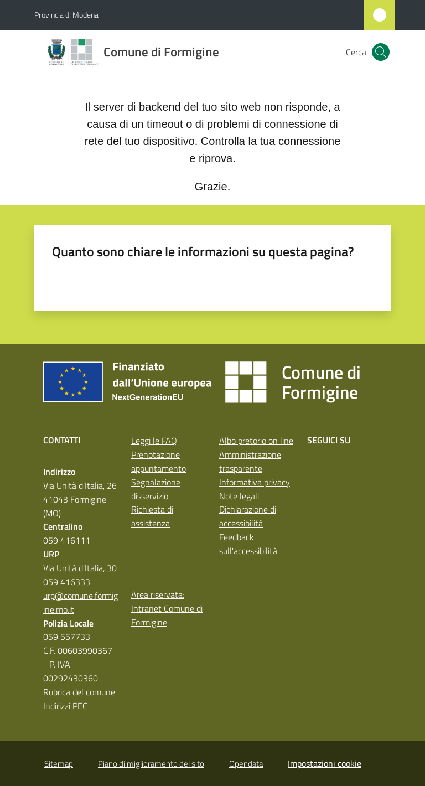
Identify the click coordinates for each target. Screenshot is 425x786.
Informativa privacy (254, 482)
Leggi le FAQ (154, 440)
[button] (381, 52)
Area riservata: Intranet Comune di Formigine (167, 608)
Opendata (246, 763)
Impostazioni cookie (324, 763)
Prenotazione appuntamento (158, 461)
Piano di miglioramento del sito (151, 763)
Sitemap (58, 763)
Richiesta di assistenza (152, 516)
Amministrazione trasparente (250, 461)
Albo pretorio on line (256, 440)
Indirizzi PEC (65, 705)
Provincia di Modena (66, 14)
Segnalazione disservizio (155, 489)
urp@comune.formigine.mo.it (80, 602)
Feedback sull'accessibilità (248, 543)
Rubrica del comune (79, 692)
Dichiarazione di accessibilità (247, 516)
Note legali (239, 496)
